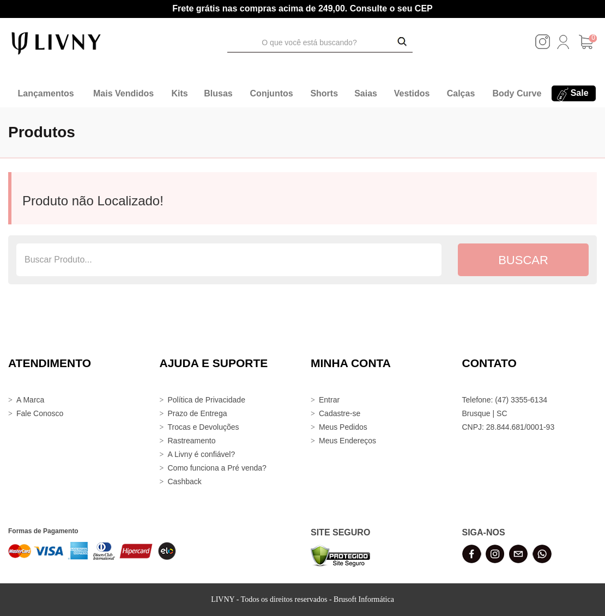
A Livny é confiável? (201, 454)
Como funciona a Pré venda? (217, 467)
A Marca (30, 399)
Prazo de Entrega (197, 413)
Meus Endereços (347, 440)
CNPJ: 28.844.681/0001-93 (508, 427)
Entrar (329, 399)
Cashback (185, 481)
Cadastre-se (339, 413)
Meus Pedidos (343, 427)
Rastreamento (192, 440)
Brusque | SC (484, 413)
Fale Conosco (39, 413)
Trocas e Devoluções (203, 427)
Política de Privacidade (206, 399)
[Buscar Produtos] (402, 42)
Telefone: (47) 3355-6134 (504, 399)
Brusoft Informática (364, 599)
